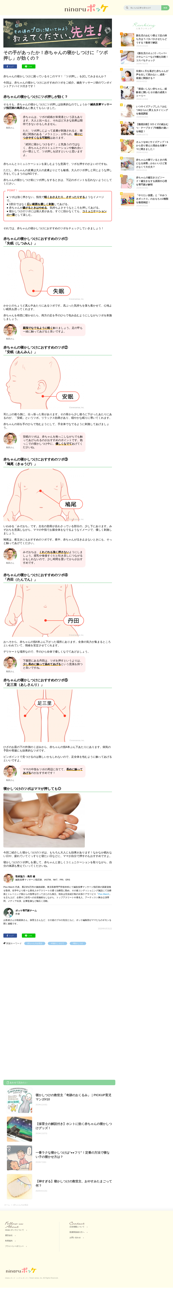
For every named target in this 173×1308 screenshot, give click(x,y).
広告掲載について (77, 1227)
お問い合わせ (75, 1237)
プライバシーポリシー (14, 1246)
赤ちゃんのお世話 (34, 943)
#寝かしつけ (78, 943)
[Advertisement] (35, 981)
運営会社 (9, 1235)
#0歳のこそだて (57, 943)
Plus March (103, 894)
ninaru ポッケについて (14, 1230)
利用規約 (9, 1241)
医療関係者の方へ (77, 1232)
